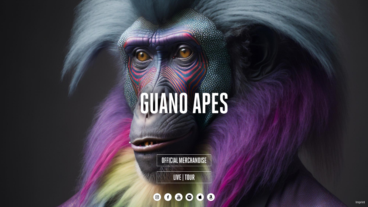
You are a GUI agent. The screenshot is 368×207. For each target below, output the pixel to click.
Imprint (360, 202)
